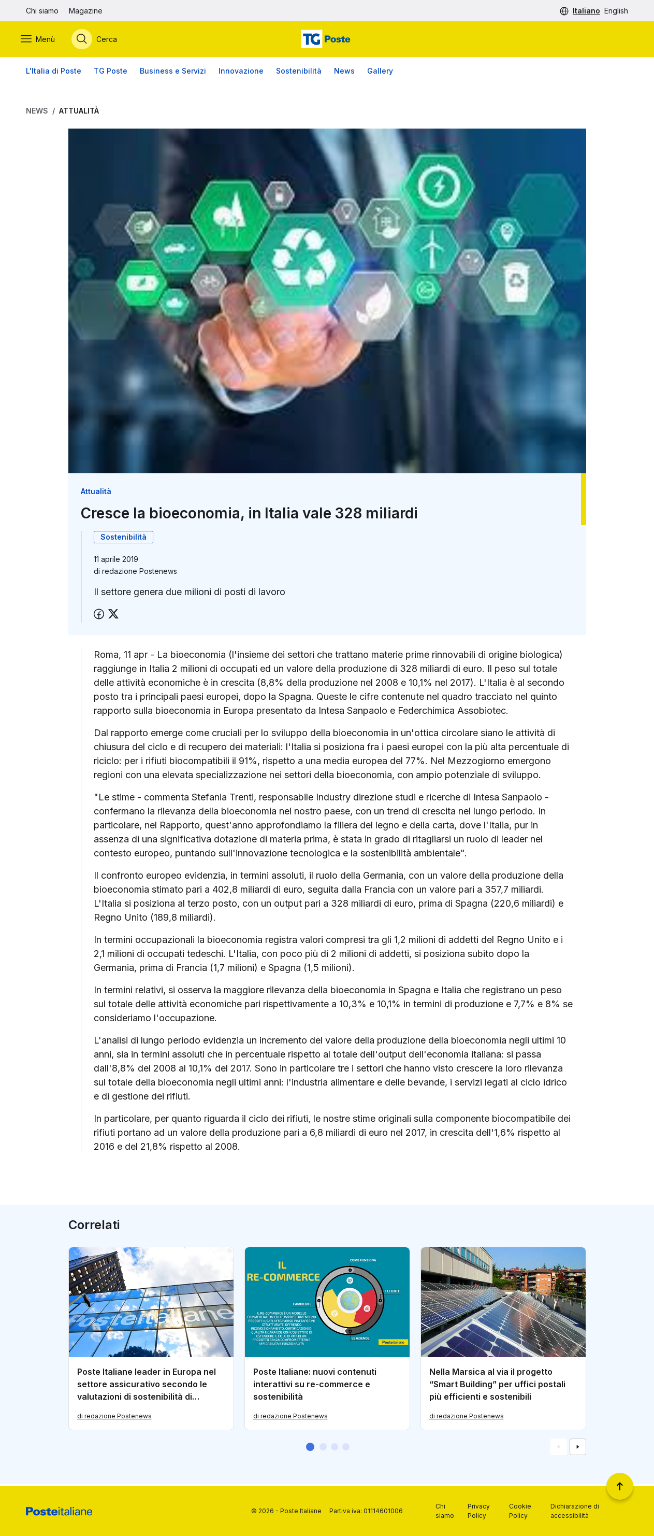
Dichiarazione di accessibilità (574, 1510)
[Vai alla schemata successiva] (578, 1449)
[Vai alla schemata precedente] (558, 1449)
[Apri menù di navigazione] (43, 40)
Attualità (79, 112)
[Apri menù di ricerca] (99, 40)
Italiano (586, 10)
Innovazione (241, 72)
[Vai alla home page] (326, 40)
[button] (310, 1449)
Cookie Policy (520, 1510)
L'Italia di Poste (53, 72)
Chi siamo (42, 10)
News (344, 72)
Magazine (86, 10)
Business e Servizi (173, 72)
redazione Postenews (139, 572)
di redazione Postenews (114, 1418)
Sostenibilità (299, 72)
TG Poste (110, 72)
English (616, 10)
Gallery (380, 72)
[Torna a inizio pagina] (619, 1486)
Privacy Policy (479, 1510)
